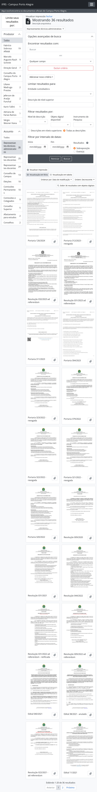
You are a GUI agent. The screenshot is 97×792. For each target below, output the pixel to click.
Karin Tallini (12, 107)
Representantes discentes (12, 158)
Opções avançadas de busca (44, 36)
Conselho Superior (12, 208)
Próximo (70, 787)
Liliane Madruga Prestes (12, 87)
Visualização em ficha (37, 174)
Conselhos (12, 223)
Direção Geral (12, 68)
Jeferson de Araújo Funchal (12, 98)
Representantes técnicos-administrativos (12, 147)
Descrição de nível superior (41, 99)
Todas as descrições (76, 130)
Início (30, 142)
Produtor (9, 34)
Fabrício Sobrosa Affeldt (12, 48)
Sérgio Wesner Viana (12, 122)
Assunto (8, 131)
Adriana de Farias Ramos (12, 113)
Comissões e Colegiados (12, 199)
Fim (52, 142)
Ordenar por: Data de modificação (55, 179)
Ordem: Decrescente (84, 179)
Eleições (12, 182)
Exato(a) (80, 151)
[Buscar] (60, 49)
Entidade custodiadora (39, 89)
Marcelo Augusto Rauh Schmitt (12, 59)
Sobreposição (83, 148)
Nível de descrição (36, 116)
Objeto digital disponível (57, 118)
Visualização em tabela (61, 174)
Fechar (49, 16)
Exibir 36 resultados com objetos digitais (75, 185)
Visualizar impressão (37, 170)
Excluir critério (61, 68)
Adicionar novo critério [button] (40, 77)
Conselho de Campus (12, 175)
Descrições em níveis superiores (46, 130)
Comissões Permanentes (12, 189)
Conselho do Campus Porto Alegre (12, 76)
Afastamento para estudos (12, 216)
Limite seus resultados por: (12, 21)
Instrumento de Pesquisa (81, 118)
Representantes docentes (12, 167)
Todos (7, 40)
